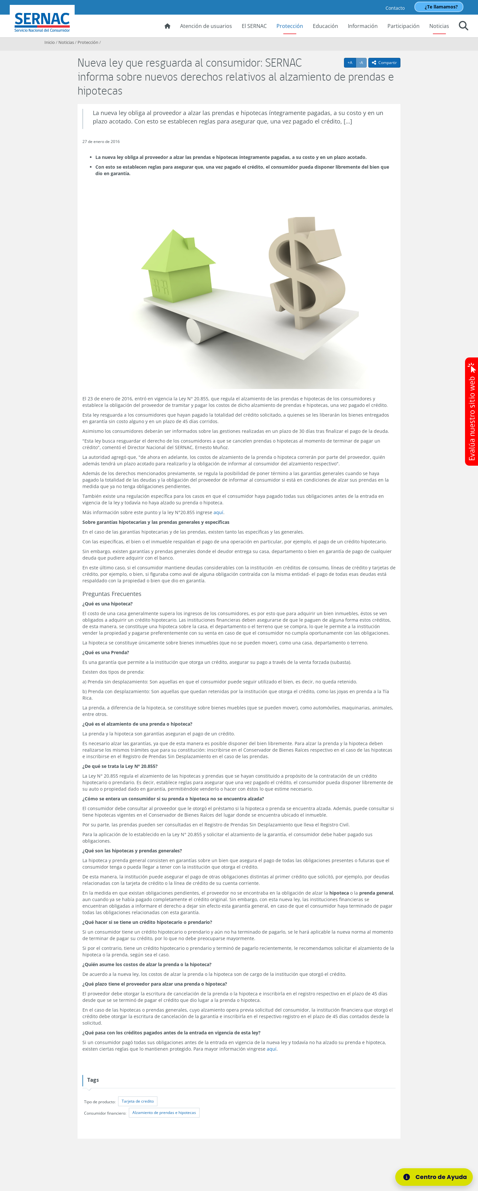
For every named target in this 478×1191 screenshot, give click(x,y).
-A (363, 62)
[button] (463, 26)
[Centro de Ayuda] (434, 1177)
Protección (289, 26)
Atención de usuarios (206, 26)
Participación (403, 26)
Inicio (49, 42)
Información (363, 26)
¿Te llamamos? (441, 7)
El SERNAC (254, 26)
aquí (218, 512)
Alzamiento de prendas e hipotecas (164, 1112)
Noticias (439, 26)
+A (352, 62)
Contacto (395, 8)
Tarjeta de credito (138, 1101)
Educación (325, 26)
